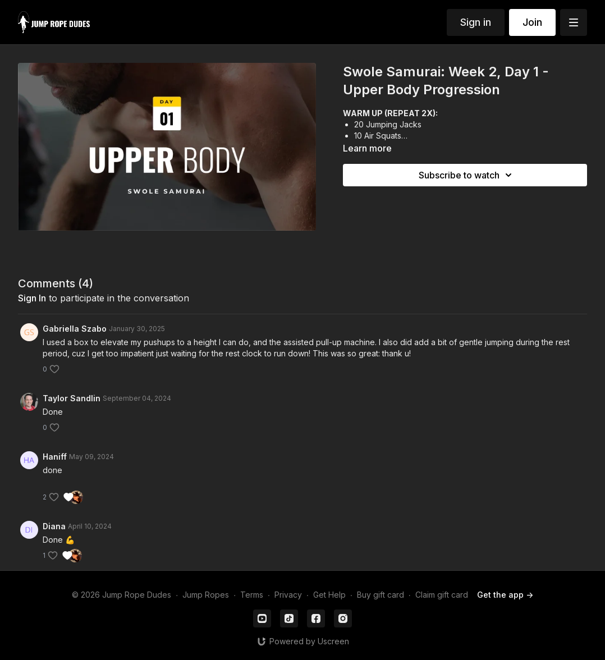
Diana (54, 526)
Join (532, 22)
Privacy (288, 594)
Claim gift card (441, 594)
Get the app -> (505, 594)
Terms (251, 594)
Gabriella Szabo (75, 328)
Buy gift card (380, 594)
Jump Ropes (205, 594)
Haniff (55, 456)
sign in (32, 298)
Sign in (475, 22)
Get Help (329, 594)
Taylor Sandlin (71, 398)
